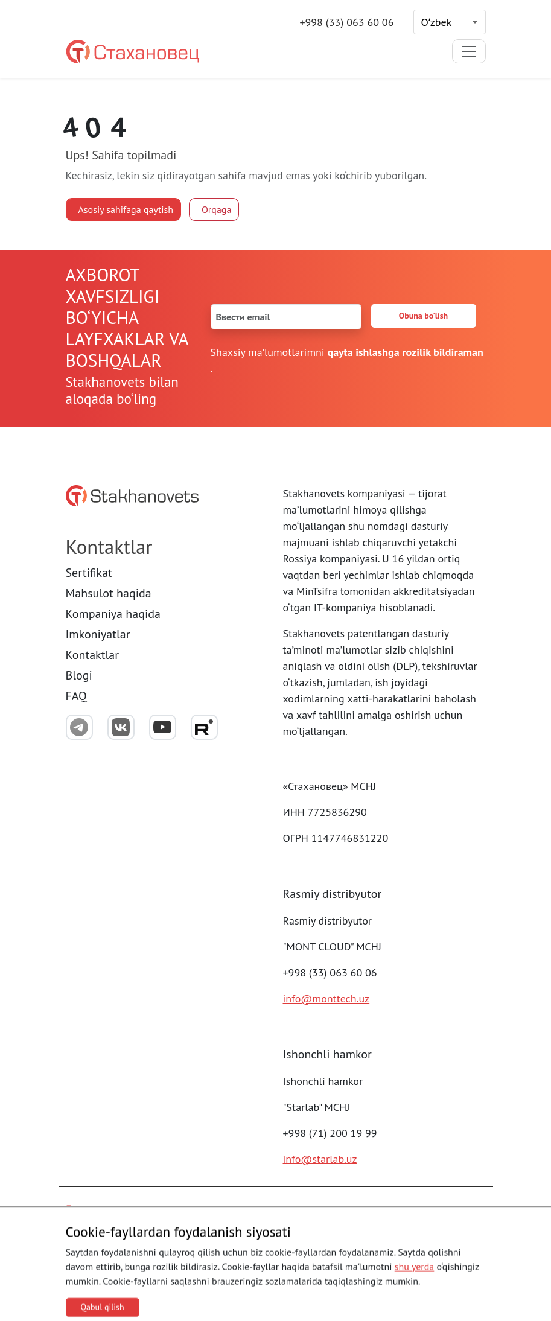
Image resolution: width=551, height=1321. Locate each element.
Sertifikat (89, 573)
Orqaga (216, 209)
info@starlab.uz (320, 1159)
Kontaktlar (92, 655)
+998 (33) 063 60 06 (346, 22)
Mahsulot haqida (108, 593)
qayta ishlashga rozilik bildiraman (405, 352)
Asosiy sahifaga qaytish (126, 209)
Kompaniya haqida (113, 614)
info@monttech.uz (326, 998)
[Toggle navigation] (469, 51)
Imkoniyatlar (98, 634)
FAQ (76, 696)
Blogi (79, 675)
